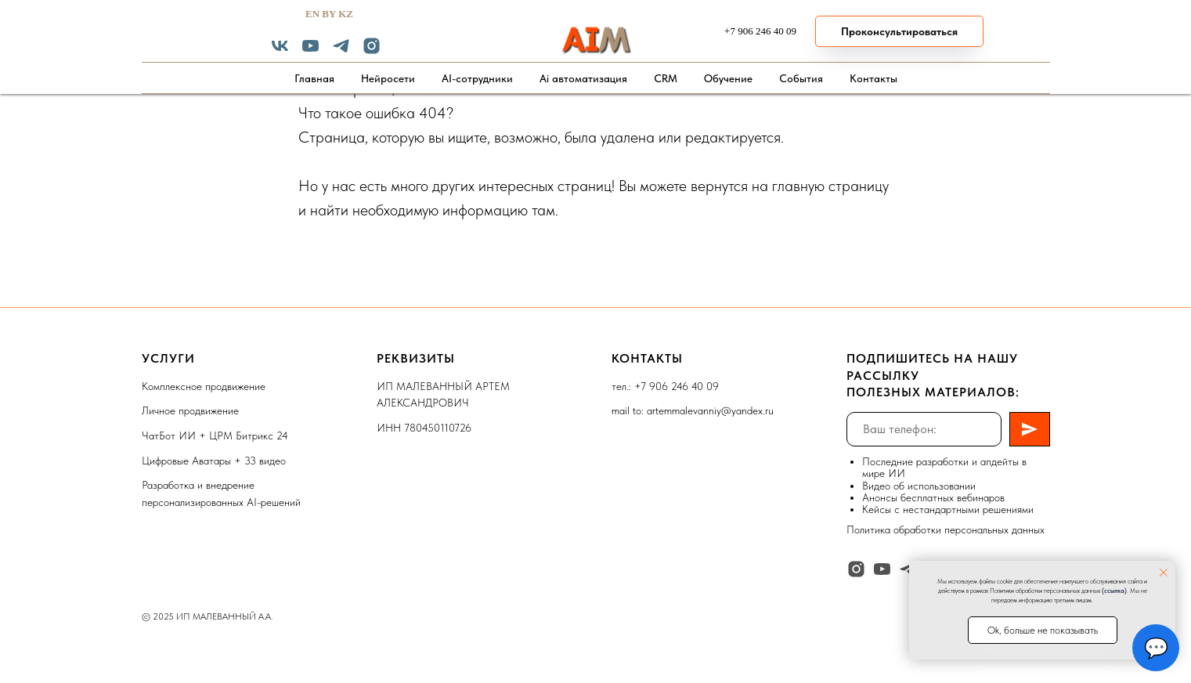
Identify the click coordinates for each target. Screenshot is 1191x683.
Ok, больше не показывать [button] (1042, 630)
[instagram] (371, 51)
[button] (899, 31)
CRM (665, 78)
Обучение (728, 78)
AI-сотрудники (477, 78)
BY (329, 14)
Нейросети (388, 78)
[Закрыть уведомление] (1163, 572)
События (801, 78)
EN (312, 14)
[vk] (280, 51)
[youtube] (310, 51)
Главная (314, 78)
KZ (345, 14)
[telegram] (341, 51)
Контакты (873, 78)
